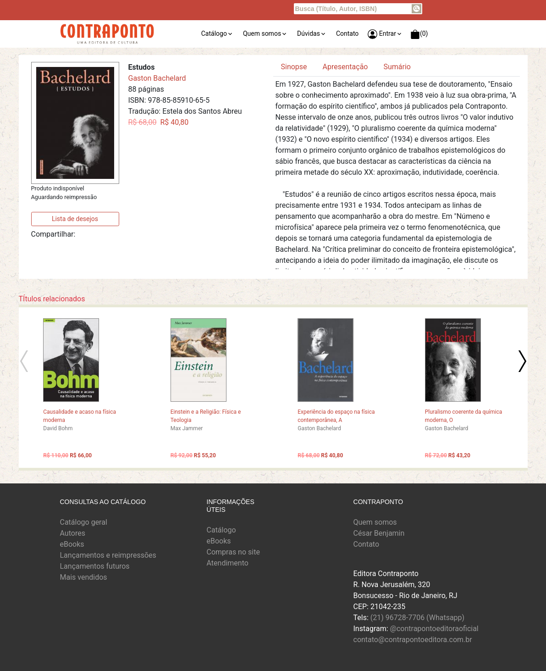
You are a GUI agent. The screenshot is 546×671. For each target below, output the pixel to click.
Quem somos (262, 33)
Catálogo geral (83, 522)
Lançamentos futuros (95, 566)
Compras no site (233, 552)
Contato (347, 33)
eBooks (72, 544)
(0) (419, 34)
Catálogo (214, 33)
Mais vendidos (83, 577)
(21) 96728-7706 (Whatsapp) (417, 617)
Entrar (382, 34)
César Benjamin (379, 533)
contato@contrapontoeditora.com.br (412, 639)
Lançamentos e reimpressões (108, 555)
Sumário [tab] (397, 66)
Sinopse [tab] (294, 66)
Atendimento (227, 563)
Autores (72, 533)
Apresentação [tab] (345, 66)
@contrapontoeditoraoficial (434, 628)
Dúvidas (308, 33)
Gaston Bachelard (157, 78)
